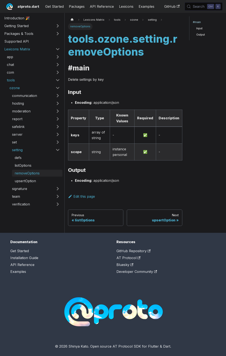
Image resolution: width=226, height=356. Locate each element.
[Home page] (72, 19)
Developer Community (136, 271)
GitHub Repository (133, 251)
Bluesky (124, 265)
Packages (77, 6)
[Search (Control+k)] (204, 6)
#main (197, 22)
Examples (146, 6)
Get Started (54, 6)
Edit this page (81, 196)
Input (199, 28)
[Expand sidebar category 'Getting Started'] (57, 25)
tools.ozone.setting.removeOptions (122, 45)
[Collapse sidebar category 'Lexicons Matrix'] (57, 49)
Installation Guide (24, 258)
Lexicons (126, 6)
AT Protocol (128, 258)
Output (200, 34)
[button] (33, 56)
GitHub (172, 6)
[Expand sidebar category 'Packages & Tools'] (57, 33)
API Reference (102, 6)
